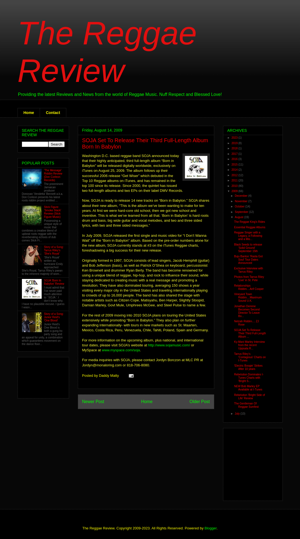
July (238, 413)
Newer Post (93, 401)
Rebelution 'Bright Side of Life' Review (249, 396)
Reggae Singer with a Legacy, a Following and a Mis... (248, 236)
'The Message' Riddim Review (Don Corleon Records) (53, 175)
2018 (235, 148)
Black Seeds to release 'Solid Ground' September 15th (248, 248)
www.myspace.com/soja (121, 350)
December (241, 195)
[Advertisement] (39, 376)
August (239, 217)
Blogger (211, 528)
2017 (235, 153)
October (240, 206)
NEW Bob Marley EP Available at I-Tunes (248, 388)
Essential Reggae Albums (249, 227)
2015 (235, 164)
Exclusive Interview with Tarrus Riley (248, 270)
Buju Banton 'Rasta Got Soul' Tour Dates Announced (248, 259)
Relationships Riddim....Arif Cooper (249, 287)
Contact (53, 112)
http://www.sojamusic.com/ (169, 345)
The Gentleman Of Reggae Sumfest (246, 405)
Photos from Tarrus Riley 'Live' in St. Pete (249, 278)
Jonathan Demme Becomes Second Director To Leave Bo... (247, 311)
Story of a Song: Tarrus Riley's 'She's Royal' (54, 250)
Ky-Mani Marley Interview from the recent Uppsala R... (249, 345)
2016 (235, 159)
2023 (235, 137)
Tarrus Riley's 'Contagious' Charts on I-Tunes (250, 357)
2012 (235, 175)
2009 (235, 191)
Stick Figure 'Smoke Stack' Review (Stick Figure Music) (52, 212)
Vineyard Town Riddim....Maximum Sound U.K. (248, 297)
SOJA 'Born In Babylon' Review (54, 282)
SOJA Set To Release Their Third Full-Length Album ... (250, 333)
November (241, 201)
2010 (235, 185)
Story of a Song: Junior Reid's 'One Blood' (54, 317)
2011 (235, 180)
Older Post (200, 401)
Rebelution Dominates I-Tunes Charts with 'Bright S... (249, 378)
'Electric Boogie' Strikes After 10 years (248, 367)
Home (29, 112)
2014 (235, 169)
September (242, 211)
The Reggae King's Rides (249, 221)
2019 (235, 143)
